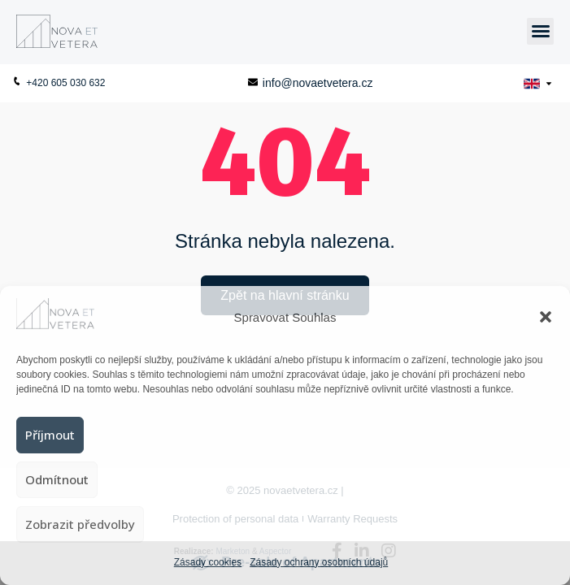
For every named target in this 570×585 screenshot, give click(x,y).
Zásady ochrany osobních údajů (319, 562)
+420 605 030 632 (58, 82)
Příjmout (50, 435)
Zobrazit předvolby (80, 524)
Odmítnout (57, 479)
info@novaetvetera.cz (310, 82)
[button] (545, 317)
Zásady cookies (207, 562)
